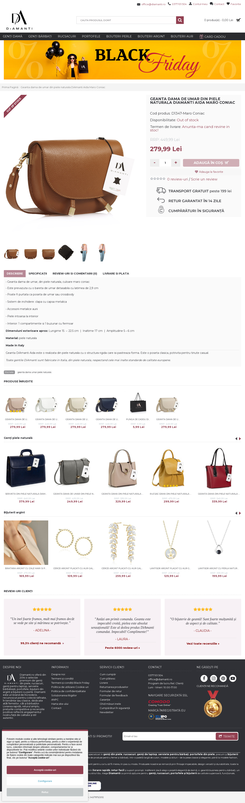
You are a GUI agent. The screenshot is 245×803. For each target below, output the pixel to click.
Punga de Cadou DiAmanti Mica (138, 419)
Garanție (105, 699)
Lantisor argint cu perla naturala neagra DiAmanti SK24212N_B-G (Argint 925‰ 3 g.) (219, 568)
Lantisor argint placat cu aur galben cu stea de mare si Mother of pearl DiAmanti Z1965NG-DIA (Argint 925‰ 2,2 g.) (171, 568)
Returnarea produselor (114, 686)
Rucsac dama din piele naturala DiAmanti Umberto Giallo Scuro (171, 493)
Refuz (45, 792)
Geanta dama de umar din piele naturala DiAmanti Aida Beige (78, 419)
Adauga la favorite (211, 172)
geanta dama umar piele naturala (34, 372)
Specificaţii (38, 273)
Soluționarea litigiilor (64, 695)
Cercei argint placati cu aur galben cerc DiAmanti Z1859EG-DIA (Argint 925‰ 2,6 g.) (74, 568)
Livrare (104, 682)
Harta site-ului (59, 703)
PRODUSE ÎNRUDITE (18, 381)
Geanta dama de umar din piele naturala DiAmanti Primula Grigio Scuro (74, 493)
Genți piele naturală (18, 438)
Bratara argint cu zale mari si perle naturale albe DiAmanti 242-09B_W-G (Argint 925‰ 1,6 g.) (26, 568)
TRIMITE (227, 737)
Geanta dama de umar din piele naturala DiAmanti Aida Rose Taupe (17, 419)
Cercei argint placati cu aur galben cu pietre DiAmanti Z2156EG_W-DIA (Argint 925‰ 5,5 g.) (123, 568)
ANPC (55, 699)
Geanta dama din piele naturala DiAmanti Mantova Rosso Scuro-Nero (219, 493)
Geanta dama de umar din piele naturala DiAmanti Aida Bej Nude (168, 419)
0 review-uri (177, 179)
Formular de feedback (114, 695)
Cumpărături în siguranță (115, 708)
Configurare (45, 781)
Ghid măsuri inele (110, 703)
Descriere (15, 273)
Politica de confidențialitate (68, 691)
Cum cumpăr (108, 674)
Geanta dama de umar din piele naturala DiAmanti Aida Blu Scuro (108, 419)
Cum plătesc (107, 678)
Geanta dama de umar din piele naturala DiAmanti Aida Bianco (47, 419)
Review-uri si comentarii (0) (75, 273)
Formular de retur (111, 691)
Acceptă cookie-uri (45, 770)
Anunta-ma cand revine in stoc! (190, 128)
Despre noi (58, 674)
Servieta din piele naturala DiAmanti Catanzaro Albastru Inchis (26, 493)
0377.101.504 (155, 675)
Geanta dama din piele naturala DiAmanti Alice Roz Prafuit (123, 493)
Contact (56, 708)
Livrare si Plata (116, 273)
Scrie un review (204, 179)
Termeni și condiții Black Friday (70, 682)
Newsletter (107, 712)
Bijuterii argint (14, 512)
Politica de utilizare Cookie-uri (70, 686)
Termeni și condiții (62, 678)
